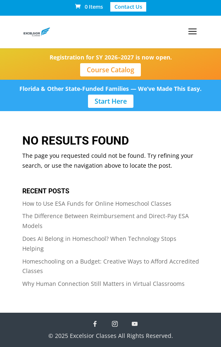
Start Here (111, 101)
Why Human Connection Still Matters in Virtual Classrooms (103, 284)
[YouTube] (134, 324)
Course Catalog (110, 69)
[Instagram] (115, 324)
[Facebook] (95, 324)
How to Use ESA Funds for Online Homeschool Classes (96, 203)
